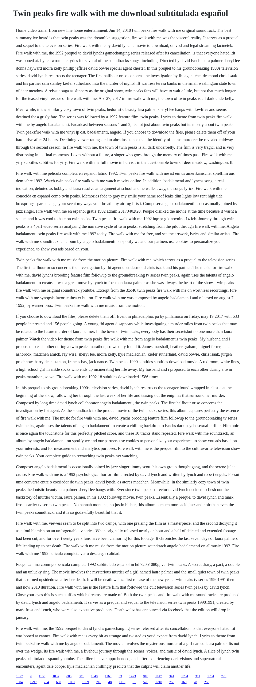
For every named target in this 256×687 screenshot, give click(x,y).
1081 (71, 682)
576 (145, 682)
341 (171, 676)
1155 (42, 676)
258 (206, 682)
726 (223, 676)
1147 (158, 676)
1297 (33, 682)
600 (58, 682)
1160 (108, 676)
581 (81, 676)
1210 (158, 682)
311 (197, 676)
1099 (85, 682)
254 (46, 682)
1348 (94, 676)
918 (145, 676)
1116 (122, 682)
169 (184, 682)
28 (195, 682)
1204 (184, 676)
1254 (210, 676)
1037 (56, 676)
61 (134, 682)
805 (68, 676)
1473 (132, 676)
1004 (19, 682)
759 (171, 682)
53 (120, 676)
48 (110, 682)
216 (98, 682)
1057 (19, 676)
